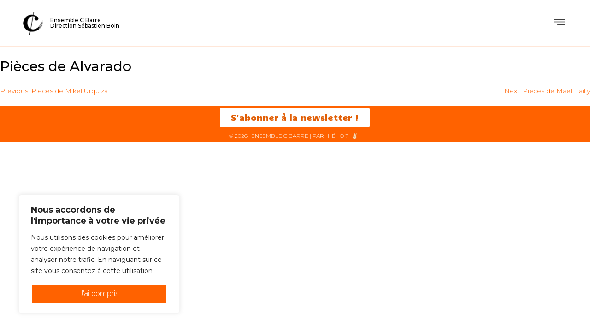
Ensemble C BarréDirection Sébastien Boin (84, 23)
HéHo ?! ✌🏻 (343, 135)
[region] (99, 254)
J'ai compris (99, 293)
